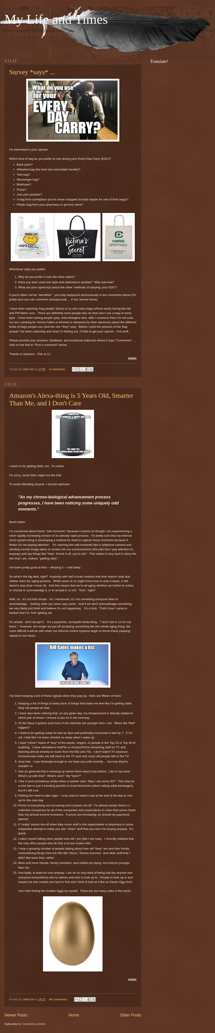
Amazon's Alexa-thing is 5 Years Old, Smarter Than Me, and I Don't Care (71, 399)
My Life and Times (56, 19)
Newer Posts (15, 1015)
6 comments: (57, 369)
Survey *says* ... (32, 72)
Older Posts (130, 1015)
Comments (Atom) (33, 1024)
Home (73, 1015)
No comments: (59, 999)
